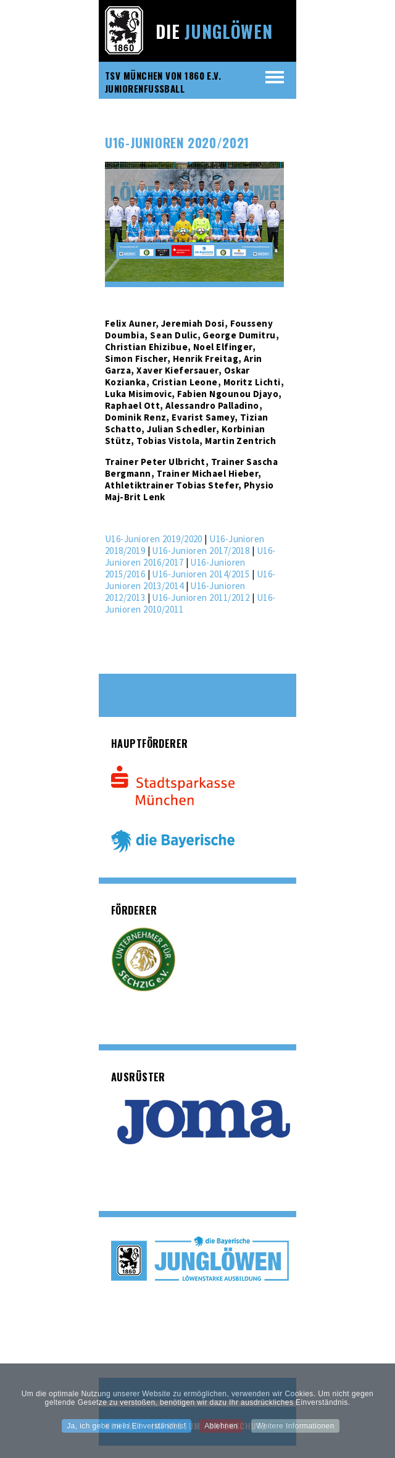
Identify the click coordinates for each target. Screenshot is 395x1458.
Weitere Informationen (295, 1430)
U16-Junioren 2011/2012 (200, 597)
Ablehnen (221, 1430)
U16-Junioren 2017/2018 (200, 550)
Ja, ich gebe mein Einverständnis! (126, 1430)
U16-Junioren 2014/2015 (200, 574)
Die (214, 31)
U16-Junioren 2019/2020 (153, 539)
